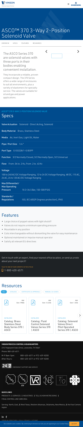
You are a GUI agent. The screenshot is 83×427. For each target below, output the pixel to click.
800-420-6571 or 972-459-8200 (34, 355)
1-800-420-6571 (13, 270)
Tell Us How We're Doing (46, 395)
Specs (15, 43)
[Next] (78, 51)
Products (6, 395)
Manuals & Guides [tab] (52, 292)
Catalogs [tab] (13, 292)
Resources (37, 43)
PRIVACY (27, 420)
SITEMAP (35, 420)
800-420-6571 (13, 351)
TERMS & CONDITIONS (9, 420)
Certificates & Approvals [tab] (31, 292)
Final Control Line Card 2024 (14, 399)
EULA (21, 420)
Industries (28, 395)
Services (17, 395)
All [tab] (4, 292)
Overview (5, 43)
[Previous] (46, 51)
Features (25, 43)
